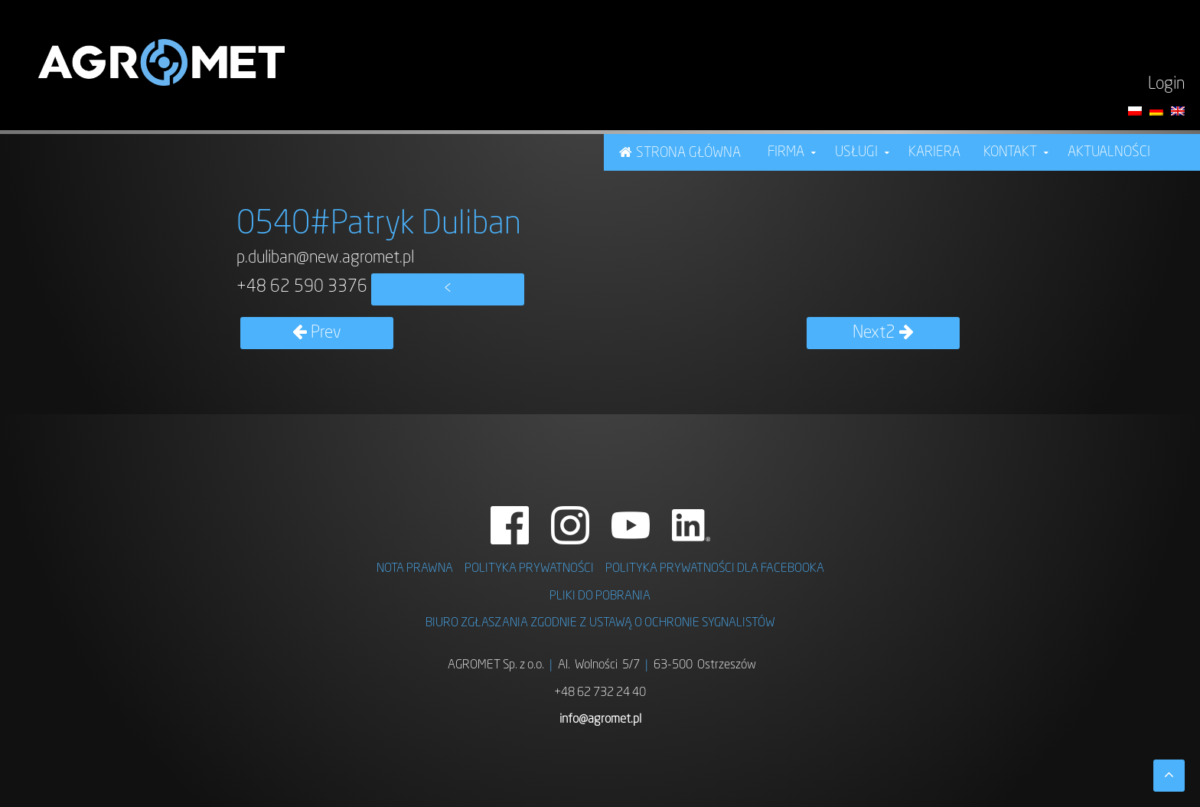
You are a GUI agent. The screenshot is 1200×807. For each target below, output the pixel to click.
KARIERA (934, 152)
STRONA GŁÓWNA (688, 153)
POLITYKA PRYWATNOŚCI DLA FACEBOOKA (714, 569)
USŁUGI (856, 152)
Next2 (883, 333)
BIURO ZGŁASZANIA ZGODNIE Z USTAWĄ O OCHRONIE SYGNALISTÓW (600, 623)
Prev (316, 333)
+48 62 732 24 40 (600, 693)
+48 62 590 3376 (301, 287)
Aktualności (1109, 152)
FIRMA (786, 152)
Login (1166, 84)
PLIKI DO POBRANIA (600, 596)
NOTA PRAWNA (415, 569)
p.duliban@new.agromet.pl (325, 258)
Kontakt (1010, 152)
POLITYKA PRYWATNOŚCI (529, 569)
